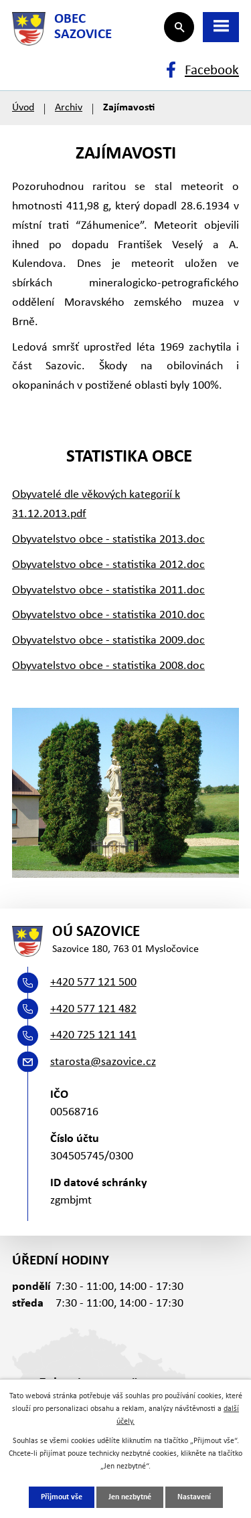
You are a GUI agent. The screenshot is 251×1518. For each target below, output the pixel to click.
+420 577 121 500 (93, 982)
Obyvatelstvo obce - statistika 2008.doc (108, 666)
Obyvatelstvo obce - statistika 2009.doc (108, 640)
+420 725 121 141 (93, 1035)
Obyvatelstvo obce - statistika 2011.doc (108, 590)
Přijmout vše (61, 1497)
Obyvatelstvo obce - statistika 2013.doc (108, 539)
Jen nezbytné (129, 1497)
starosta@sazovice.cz (103, 1062)
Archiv (68, 107)
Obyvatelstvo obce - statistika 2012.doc (108, 565)
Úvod (23, 107)
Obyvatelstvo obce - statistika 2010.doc (108, 615)
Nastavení (194, 1497)
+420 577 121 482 (93, 1009)
